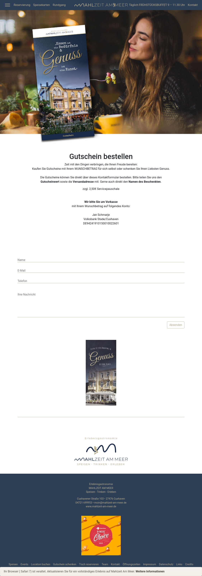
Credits (189, 564)
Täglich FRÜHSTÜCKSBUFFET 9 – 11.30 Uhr (157, 5)
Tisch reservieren (89, 564)
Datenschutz (166, 564)
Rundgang (59, 5)
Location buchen (40, 564)
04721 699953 (84, 502)
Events (24, 564)
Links (179, 564)
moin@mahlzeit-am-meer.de (110, 502)
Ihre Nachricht (27, 294)
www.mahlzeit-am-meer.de (101, 506)
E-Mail (21, 270)
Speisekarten (41, 5)
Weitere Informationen (150, 571)
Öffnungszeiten (131, 564)
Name (21, 260)
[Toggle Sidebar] (7, 5)
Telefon (22, 281)
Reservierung (22, 5)
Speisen (13, 564)
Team (105, 564)
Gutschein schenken (64, 564)
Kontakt (193, 5)
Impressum (149, 564)
